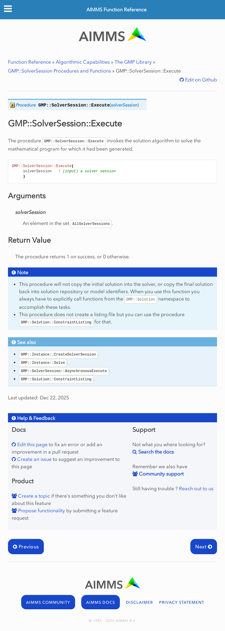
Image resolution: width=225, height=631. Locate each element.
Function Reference (29, 62)
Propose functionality (41, 510)
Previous (26, 546)
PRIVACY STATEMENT (181, 602)
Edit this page (32, 444)
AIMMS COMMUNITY (48, 602)
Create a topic (33, 495)
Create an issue (33, 459)
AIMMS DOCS (100, 602)
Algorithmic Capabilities (83, 62)
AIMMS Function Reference (116, 9)
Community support (161, 473)
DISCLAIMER (139, 602)
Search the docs (155, 451)
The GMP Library (133, 62)
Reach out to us (196, 488)
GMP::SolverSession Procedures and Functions (59, 71)
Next (203, 546)
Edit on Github (200, 79)
